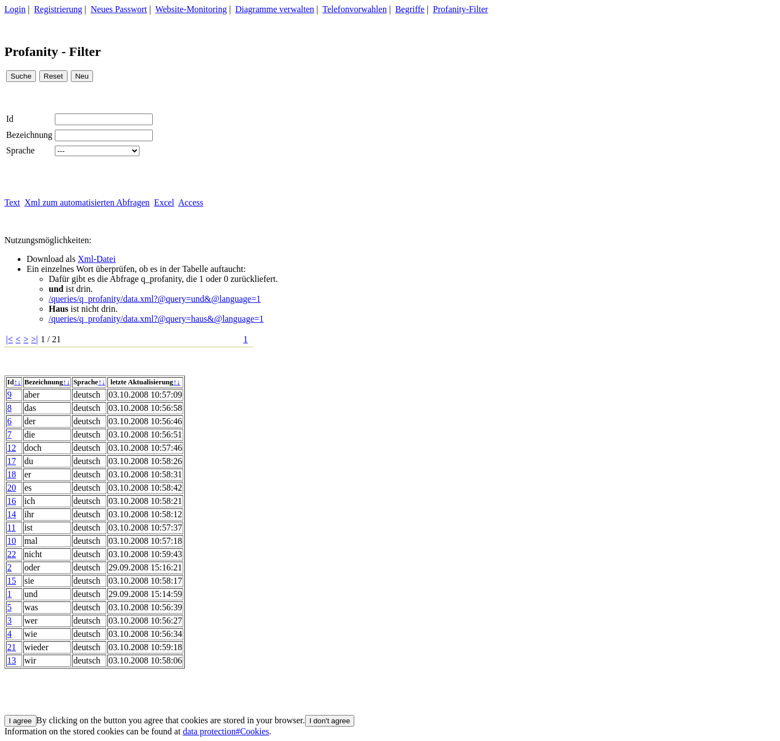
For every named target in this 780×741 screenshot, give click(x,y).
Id (9, 119)
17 (11, 461)
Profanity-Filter (460, 9)
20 (11, 487)
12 (11, 447)
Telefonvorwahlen (355, 9)
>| (34, 339)
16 (11, 501)
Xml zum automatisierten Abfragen (86, 202)
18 (11, 474)
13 (11, 660)
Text (12, 202)
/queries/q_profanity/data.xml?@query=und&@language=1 (155, 298)
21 (11, 647)
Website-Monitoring (190, 9)
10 (11, 541)
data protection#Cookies (226, 731)
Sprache (20, 150)
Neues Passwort (119, 9)
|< (9, 339)
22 (11, 554)
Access (190, 202)
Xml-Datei (96, 259)
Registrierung (58, 9)
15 (11, 580)
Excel (164, 202)
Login (14, 9)
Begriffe (410, 9)
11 (11, 527)
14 (11, 514)
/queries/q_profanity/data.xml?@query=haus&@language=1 (156, 318)
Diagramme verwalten (274, 9)
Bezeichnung (29, 135)
